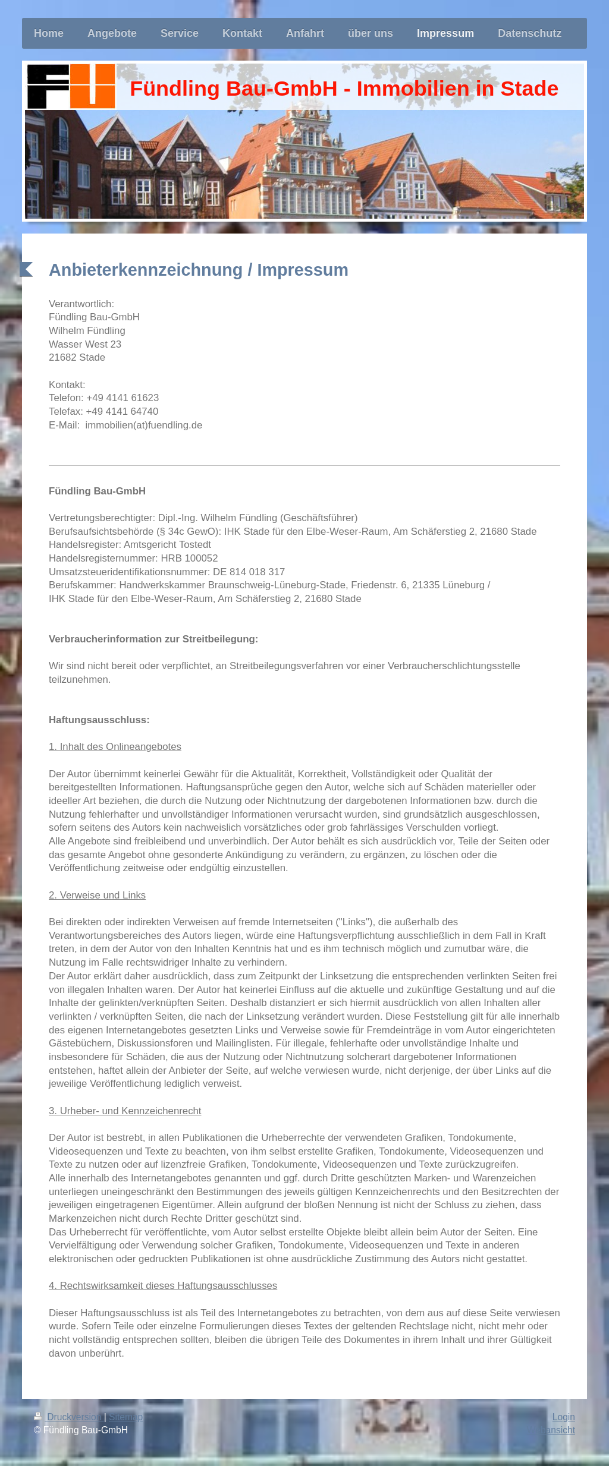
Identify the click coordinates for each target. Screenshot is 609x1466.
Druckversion (69, 1417)
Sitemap (126, 1417)
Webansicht (551, 1430)
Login (564, 1417)
